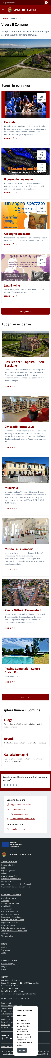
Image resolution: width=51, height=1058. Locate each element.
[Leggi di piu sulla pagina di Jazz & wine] (10, 296)
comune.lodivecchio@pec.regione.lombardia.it (18, 993)
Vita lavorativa (7, 936)
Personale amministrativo (11, 878)
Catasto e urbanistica (9, 911)
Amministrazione (9, 861)
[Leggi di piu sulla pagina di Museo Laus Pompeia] (11, 569)
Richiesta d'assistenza (9, 1011)
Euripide (9, 122)
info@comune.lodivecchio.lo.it (17, 998)
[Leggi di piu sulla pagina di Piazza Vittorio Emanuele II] (11, 628)
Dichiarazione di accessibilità (12, 1027)
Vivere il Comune (9, 960)
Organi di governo (8, 870)
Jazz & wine (12, 285)
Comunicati (5, 950)
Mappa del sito (7, 1046)
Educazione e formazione (11, 917)
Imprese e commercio (9, 922)
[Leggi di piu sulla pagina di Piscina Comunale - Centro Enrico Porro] (11, 682)
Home (5, 18)
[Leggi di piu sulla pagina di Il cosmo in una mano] (10, 192)
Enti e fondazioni (7, 881)
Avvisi (3, 952)
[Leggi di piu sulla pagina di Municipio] (11, 508)
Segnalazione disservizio (10, 1008)
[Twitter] (6, 1038)
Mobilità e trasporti (8, 925)
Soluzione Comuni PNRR (38, 1054)
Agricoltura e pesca (8, 898)
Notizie (4, 947)
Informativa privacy (8, 1022)
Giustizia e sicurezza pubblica (12, 919)
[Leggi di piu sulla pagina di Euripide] (10, 138)
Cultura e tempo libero (10, 914)
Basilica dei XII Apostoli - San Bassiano (24, 363)
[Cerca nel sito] (46, 9)
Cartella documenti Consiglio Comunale (16, 884)
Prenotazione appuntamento (12, 1005)
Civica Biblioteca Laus (19, 426)
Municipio (11, 487)
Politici (4, 873)
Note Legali (5, 1024)
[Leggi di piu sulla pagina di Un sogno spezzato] (10, 244)
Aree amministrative (9, 876)
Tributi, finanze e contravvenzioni (14, 930)
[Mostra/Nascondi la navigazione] (2, 9)
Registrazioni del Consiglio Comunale (15, 886)
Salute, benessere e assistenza (13, 927)
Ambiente (5, 900)
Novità (4, 943)
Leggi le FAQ (6, 1002)
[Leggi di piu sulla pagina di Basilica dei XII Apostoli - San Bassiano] (11, 386)
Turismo (4, 933)
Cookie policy (6, 1019)
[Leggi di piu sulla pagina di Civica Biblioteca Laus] (11, 447)
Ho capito (22, 1050)
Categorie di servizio (11, 894)
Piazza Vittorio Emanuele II (23, 610)
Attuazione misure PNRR (11, 1013)
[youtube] (11, 1038)
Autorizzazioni (6, 908)
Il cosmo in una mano (18, 179)
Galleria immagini (8, 963)
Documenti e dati (8, 865)
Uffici (3, 867)
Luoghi (4, 966)
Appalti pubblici (7, 906)
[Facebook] (2, 1038)
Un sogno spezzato (17, 233)
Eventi (3, 969)
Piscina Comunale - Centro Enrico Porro (22, 670)
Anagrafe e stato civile (10, 903)
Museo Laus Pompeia (19, 548)
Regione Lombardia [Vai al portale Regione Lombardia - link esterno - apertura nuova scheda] (9, 2)
